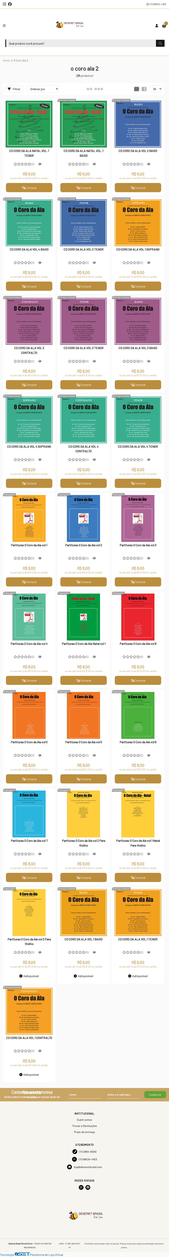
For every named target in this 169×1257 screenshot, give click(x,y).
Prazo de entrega (84, 1132)
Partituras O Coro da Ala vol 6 (138, 742)
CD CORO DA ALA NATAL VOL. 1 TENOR (29, 153)
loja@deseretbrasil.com (84, 1167)
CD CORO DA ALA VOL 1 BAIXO (84, 939)
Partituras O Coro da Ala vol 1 (29, 545)
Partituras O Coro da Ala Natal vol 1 (83, 643)
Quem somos (84, 1119)
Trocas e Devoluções (84, 1126)
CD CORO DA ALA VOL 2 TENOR (83, 249)
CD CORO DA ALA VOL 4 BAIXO (29, 249)
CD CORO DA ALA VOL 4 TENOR (138, 446)
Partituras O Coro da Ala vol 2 (83, 545)
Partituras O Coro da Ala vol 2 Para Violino (83, 843)
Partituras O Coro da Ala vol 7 (29, 841)
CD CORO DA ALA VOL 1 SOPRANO (137, 249)
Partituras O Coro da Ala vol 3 (138, 545)
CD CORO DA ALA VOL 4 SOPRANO (29, 446)
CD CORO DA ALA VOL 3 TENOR (83, 348)
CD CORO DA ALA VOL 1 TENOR (138, 939)
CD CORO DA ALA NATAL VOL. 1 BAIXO (83, 153)
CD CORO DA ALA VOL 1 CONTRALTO (29, 1038)
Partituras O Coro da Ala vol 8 (138, 643)
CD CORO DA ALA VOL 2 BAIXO (138, 151)
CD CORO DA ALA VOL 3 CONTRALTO (29, 350)
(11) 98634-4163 (156, 4)
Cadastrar (155, 1095)
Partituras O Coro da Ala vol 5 (29, 742)
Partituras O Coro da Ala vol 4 (29, 643)
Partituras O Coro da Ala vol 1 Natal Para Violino (138, 843)
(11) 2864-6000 (84, 1151)
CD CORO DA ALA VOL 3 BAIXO (138, 348)
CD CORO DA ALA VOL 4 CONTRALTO (83, 449)
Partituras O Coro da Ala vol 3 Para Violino (29, 942)
